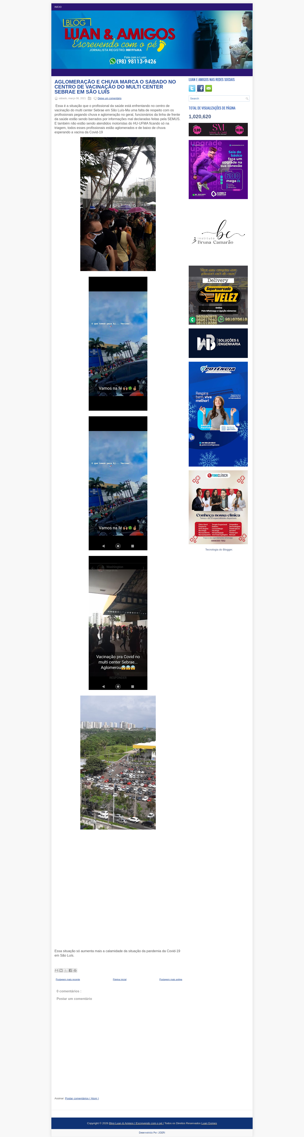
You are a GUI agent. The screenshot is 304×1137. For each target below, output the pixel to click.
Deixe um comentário (109, 98)
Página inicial (119, 979)
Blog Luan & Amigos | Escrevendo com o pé (136, 1123)
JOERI (161, 1132)
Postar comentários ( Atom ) (82, 1098)
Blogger (227, 549)
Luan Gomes (209, 1123)
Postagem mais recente (68, 979)
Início (58, 7)
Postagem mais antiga (170, 979)
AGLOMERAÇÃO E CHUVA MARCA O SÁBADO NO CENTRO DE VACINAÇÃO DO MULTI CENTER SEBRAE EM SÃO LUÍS (115, 86)
